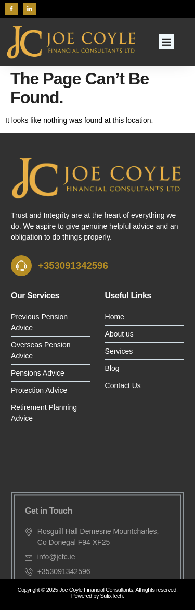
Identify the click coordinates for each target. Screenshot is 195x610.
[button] (166, 41)
